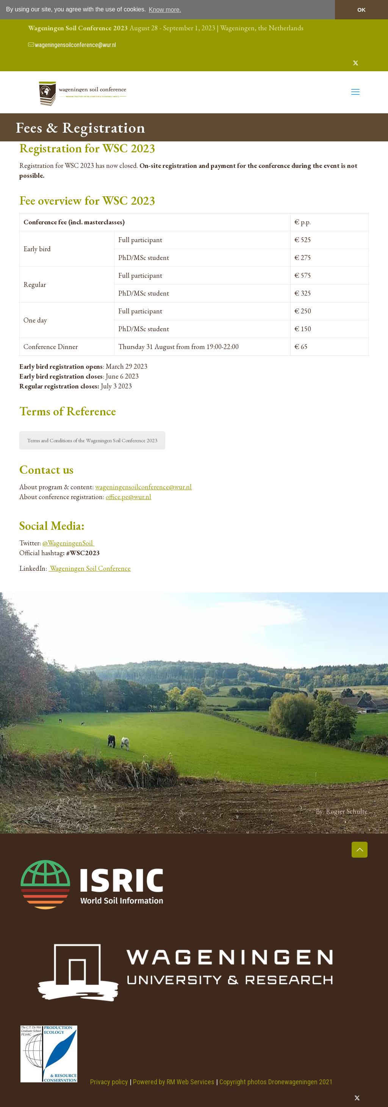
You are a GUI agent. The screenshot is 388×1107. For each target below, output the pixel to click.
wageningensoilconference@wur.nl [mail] (75, 45)
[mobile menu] (355, 92)
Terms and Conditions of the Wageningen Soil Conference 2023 (92, 440)
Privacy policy (109, 1081)
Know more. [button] (165, 9)
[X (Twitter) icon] (355, 62)
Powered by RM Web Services (173, 1081)
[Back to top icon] (360, 850)
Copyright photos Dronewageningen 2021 (276, 1081)
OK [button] (361, 10)
